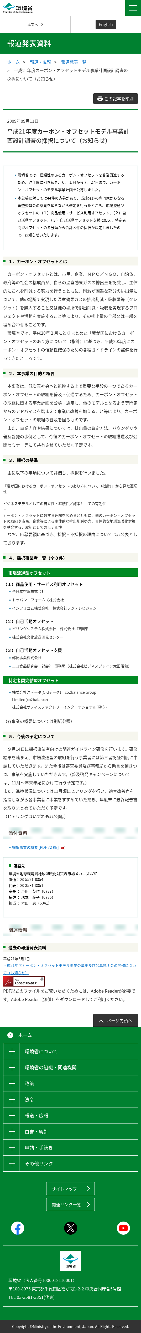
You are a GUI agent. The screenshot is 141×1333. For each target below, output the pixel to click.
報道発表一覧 (73, 62)
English (106, 24)
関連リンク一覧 (66, 1204)
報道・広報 (40, 62)
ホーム (13, 62)
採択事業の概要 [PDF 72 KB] (35, 847)
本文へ (33, 24)
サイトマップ (64, 1189)
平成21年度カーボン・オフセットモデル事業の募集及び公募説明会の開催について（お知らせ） (69, 969)
